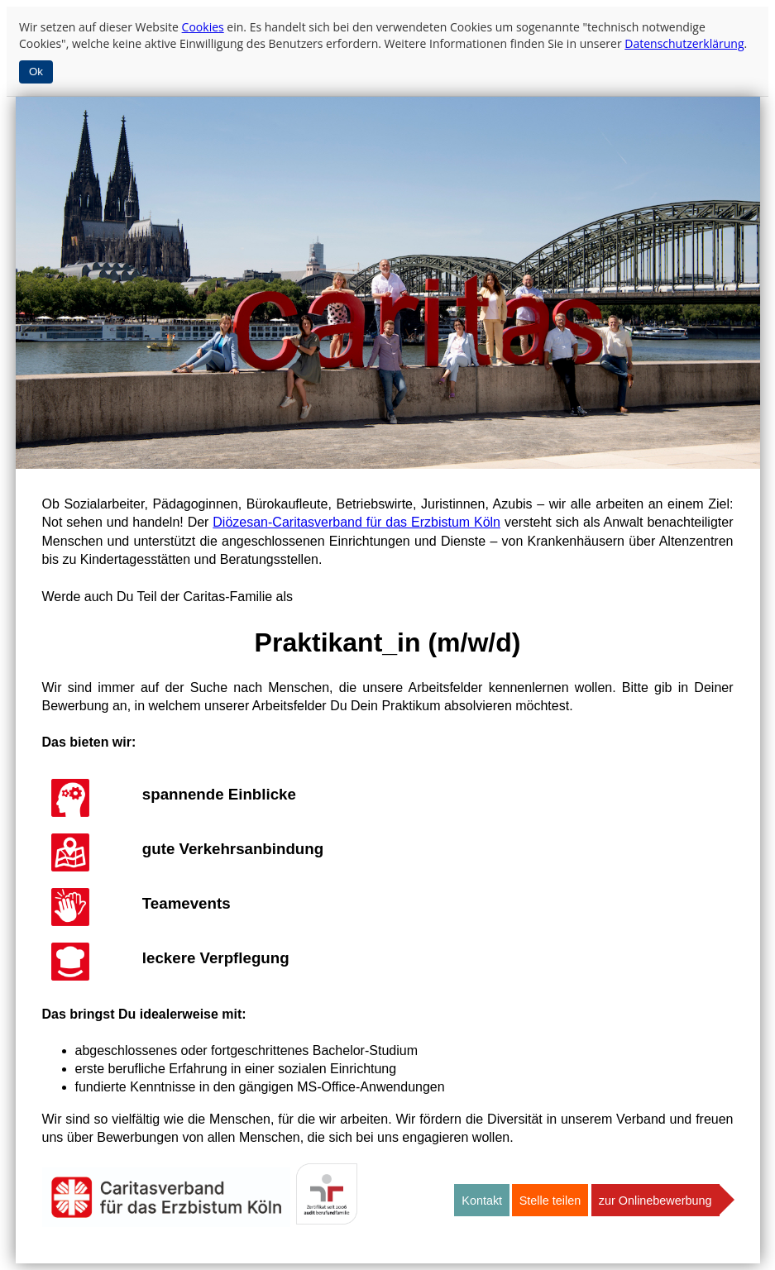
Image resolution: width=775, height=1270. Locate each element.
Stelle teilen (550, 1200)
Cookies (203, 27)
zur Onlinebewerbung (655, 1200)
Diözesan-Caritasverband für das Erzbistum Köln (356, 522)
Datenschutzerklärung (684, 43)
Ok (36, 71)
